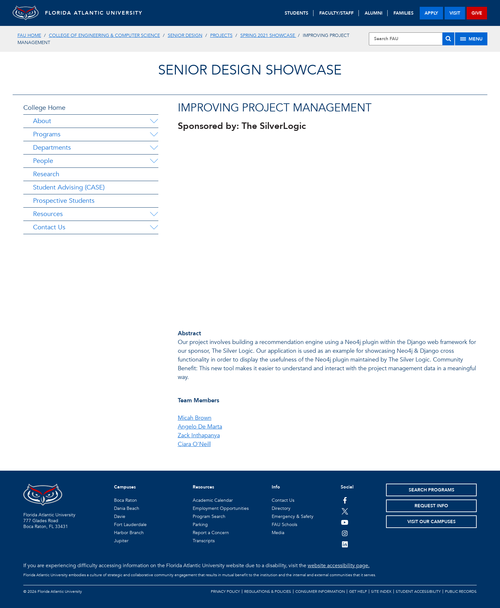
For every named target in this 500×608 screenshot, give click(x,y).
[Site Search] (412, 38)
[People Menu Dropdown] (153, 161)
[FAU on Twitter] (345, 511)
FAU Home (29, 35)
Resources (48, 214)
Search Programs (431, 490)
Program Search (209, 516)
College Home (44, 107)
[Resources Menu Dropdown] (153, 214)
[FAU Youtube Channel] (345, 522)
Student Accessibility (418, 591)
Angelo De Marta (200, 427)
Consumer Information (320, 591)
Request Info (431, 506)
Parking (200, 525)
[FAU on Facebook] (345, 500)
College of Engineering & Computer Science (104, 35)
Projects (221, 35)
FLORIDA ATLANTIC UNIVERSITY (93, 13)
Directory (281, 508)
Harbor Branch (129, 533)
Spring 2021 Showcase (268, 35)
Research (46, 174)
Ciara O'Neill (194, 444)
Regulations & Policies (267, 591)
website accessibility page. (338, 565)
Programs (47, 134)
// (327, 226)
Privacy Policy (225, 591)
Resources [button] (203, 487)
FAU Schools (284, 525)
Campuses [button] (125, 487)
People (43, 160)
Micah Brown (194, 418)
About (42, 121)
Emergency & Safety (292, 516)
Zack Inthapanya (199, 435)
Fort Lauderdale (130, 525)
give (477, 13)
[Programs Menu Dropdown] (153, 134)
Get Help (358, 591)
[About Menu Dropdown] (153, 121)
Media (278, 533)
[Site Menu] (471, 38)
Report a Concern (211, 533)
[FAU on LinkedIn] (345, 544)
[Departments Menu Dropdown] (153, 147)
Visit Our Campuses (431, 522)
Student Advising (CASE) (69, 187)
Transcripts (204, 541)
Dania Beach (126, 508)
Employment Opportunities (221, 508)
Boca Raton (125, 500)
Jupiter (121, 541)
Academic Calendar (213, 500)
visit (454, 13)
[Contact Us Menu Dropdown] (153, 227)
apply (431, 13)
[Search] (448, 38)
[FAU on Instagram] (345, 533)
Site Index (381, 591)
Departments (52, 147)
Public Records (461, 591)
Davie (119, 516)
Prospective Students (64, 200)
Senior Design (185, 35)
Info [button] (276, 487)
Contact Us (49, 227)
